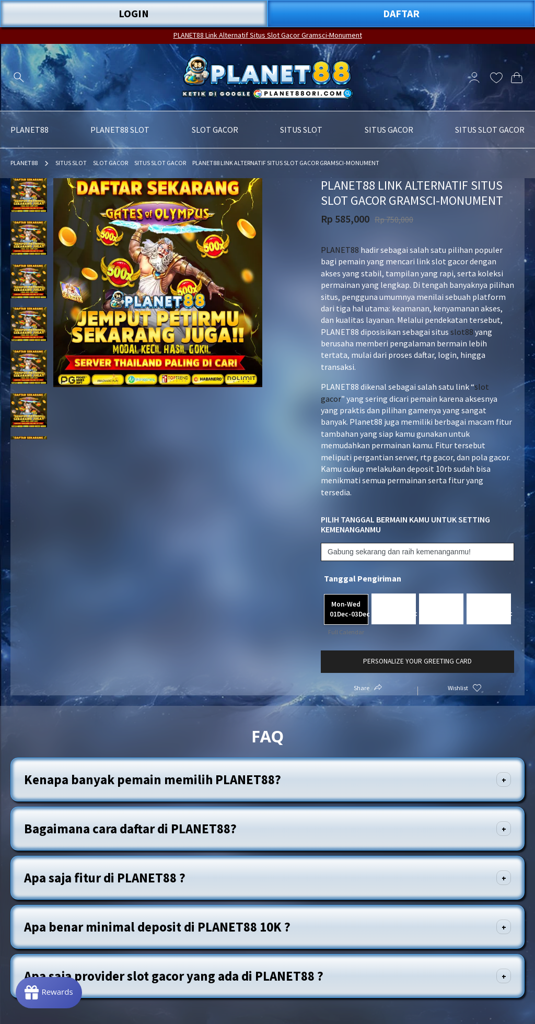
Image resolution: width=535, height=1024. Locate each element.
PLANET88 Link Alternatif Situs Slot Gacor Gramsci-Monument (267, 35)
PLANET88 (24, 163)
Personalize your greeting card (417, 661)
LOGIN (134, 13)
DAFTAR (401, 13)
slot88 (461, 332)
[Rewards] (49, 992)
